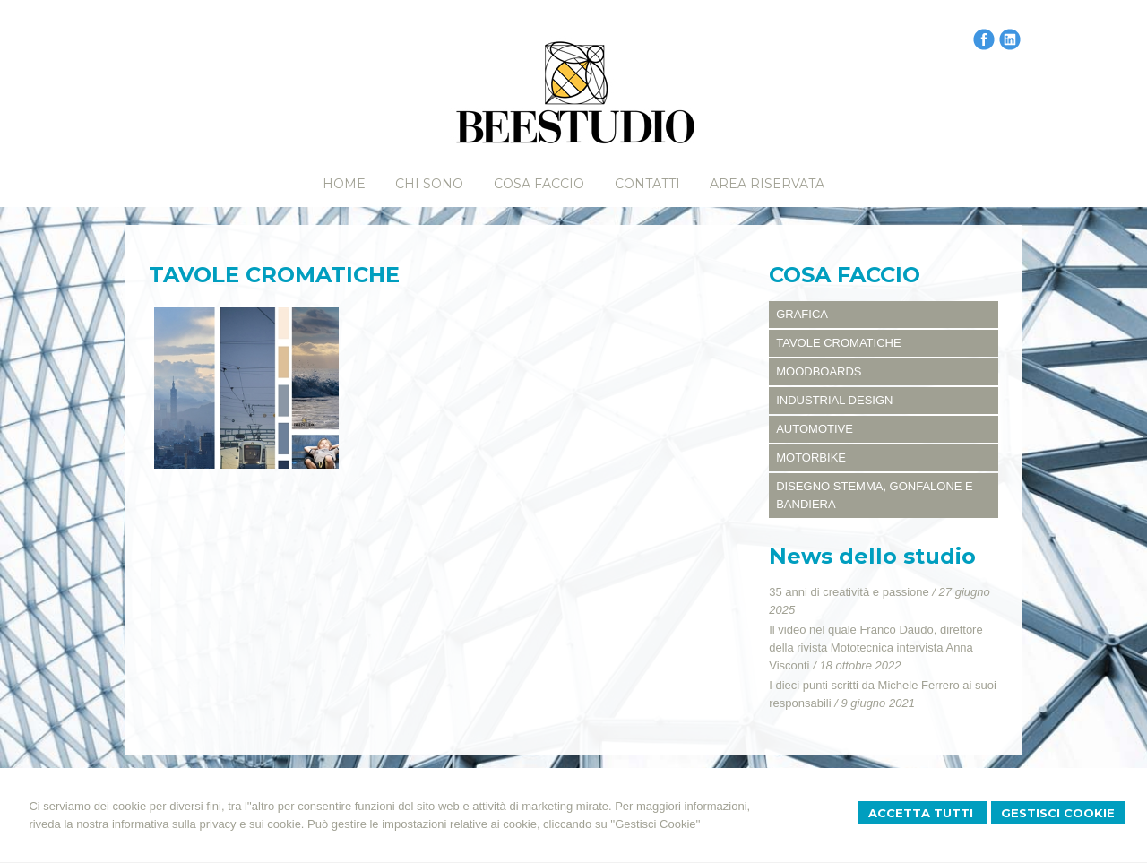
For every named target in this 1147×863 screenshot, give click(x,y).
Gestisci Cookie (1058, 813)
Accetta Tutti (922, 813)
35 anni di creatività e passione (849, 592)
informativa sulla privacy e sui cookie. (208, 824)
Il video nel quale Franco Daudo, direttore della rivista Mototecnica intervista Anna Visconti (875, 647)
